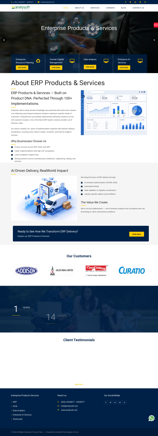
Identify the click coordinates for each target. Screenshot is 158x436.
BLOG (123, 8)
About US (79, 8)
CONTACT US (138, 8)
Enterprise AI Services (22, 415)
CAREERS (110, 8)
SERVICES (95, 8)
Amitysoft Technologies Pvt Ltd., (67, 432)
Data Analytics (19, 411)
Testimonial (17, 419)
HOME (65, 8)
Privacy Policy (37, 432)
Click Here (136, 234)
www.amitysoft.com (69, 410)
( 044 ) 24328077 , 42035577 (24, 2)
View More (22, 67)
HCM (15, 406)
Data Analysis (90, 59)
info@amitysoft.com (47, 2)
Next (154, 40)
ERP (15, 402)
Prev (4, 40)
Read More (10, 47)
